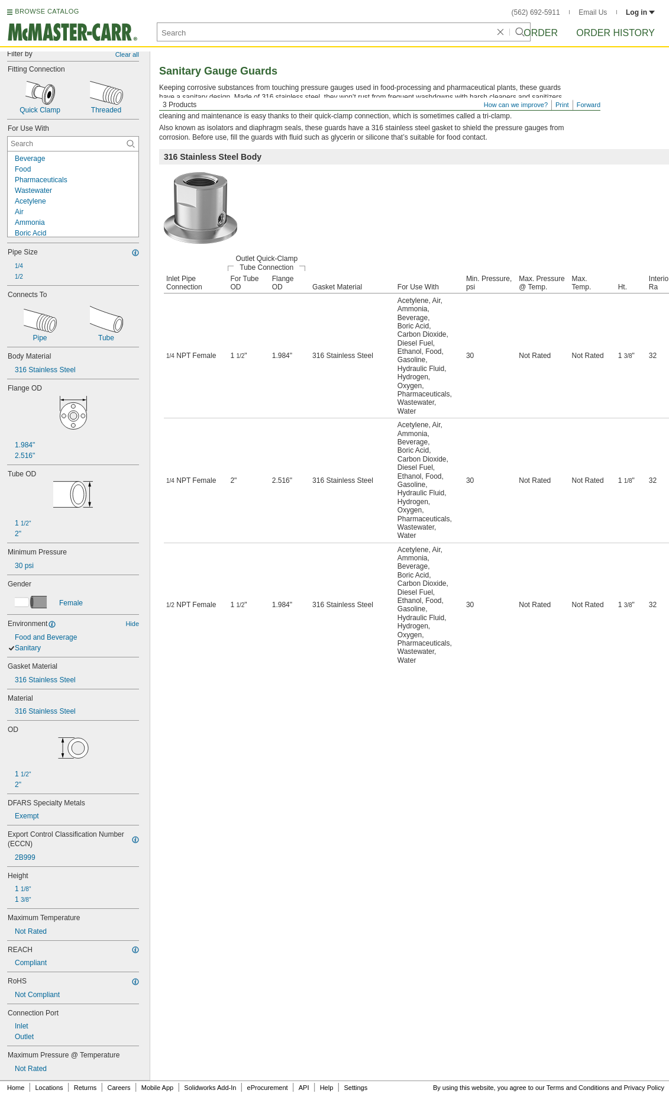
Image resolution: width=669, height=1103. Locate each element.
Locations (49, 1087)
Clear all (127, 54)
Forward (588, 104)
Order (540, 33)
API (304, 1087)
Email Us (592, 12)
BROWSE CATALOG (47, 11)
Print (562, 104)
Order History (615, 33)
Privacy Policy (644, 1087)
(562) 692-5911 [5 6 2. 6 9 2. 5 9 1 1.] (536, 12)
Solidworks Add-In (210, 1087)
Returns (85, 1087)
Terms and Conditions (578, 1087)
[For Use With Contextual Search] (73, 143)
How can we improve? (516, 104)
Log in (640, 12)
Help (327, 1087)
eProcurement (267, 1087)
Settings (355, 1087)
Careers (118, 1087)
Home (15, 1087)
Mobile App (157, 1087)
